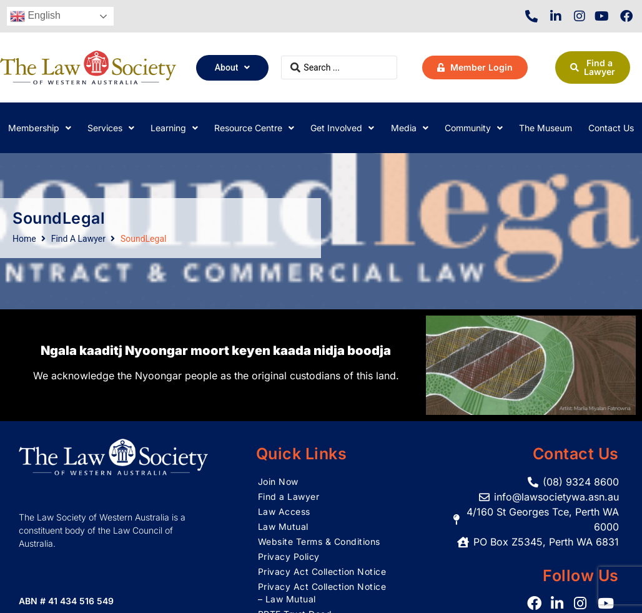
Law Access (284, 511)
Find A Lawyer (78, 239)
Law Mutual (283, 526)
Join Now (278, 481)
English (35, 16)
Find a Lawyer (289, 496)
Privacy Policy (289, 556)
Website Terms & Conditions (319, 541)
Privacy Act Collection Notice (322, 571)
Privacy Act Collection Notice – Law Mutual (322, 592)
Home (24, 239)
